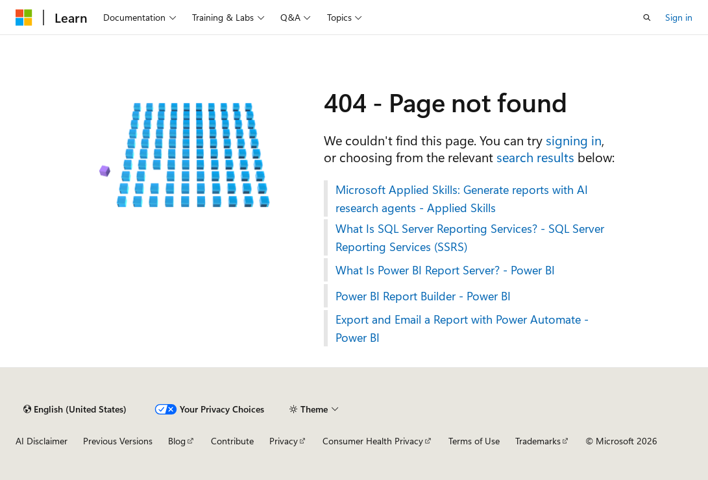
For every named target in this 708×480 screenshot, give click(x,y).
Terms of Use (474, 441)
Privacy (283, 441)
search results (535, 156)
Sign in (678, 17)
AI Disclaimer (41, 441)
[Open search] (647, 17)
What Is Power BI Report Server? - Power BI (445, 270)
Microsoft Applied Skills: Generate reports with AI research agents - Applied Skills (462, 198)
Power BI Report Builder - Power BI (423, 296)
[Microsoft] (24, 17)
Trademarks (538, 441)
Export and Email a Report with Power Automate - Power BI (462, 328)
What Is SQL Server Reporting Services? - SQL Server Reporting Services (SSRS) (470, 237)
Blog (177, 441)
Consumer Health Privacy (373, 441)
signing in (574, 140)
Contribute (232, 441)
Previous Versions (118, 441)
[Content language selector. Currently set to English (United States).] (75, 409)
